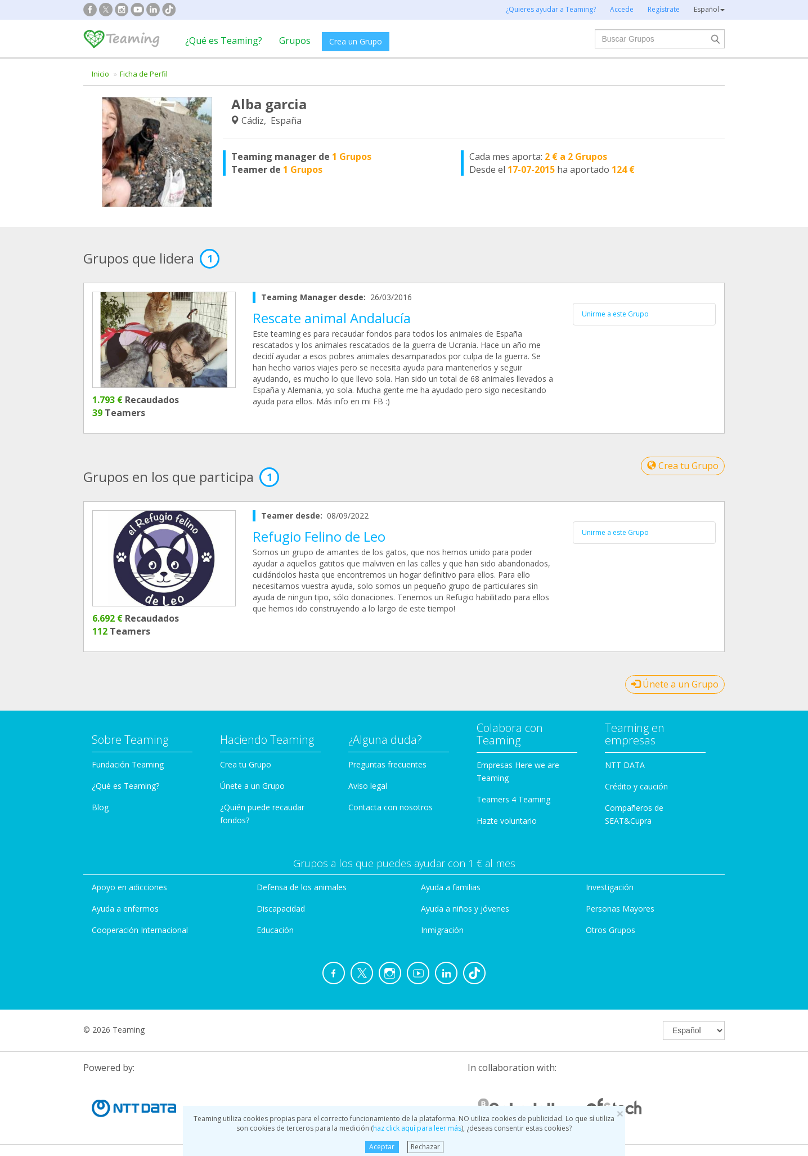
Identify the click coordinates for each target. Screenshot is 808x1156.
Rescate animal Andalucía (332, 318)
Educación (275, 930)
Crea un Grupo (355, 41)
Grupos (295, 40)
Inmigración (442, 930)
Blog (100, 807)
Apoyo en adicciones (129, 887)
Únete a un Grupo (675, 684)
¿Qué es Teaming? (223, 40)
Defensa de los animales (302, 887)
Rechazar (425, 1146)
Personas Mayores (620, 908)
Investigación (610, 887)
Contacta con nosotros (390, 807)
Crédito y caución (636, 786)
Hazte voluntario (507, 820)
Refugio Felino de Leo (319, 536)
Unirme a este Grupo (615, 314)
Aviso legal (367, 785)
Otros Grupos (610, 930)
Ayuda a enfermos (125, 908)
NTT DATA (625, 765)
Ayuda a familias (451, 887)
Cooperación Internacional (140, 930)
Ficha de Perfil (144, 74)
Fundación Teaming (128, 764)
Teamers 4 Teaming (513, 799)
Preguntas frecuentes (387, 764)
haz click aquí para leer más (417, 1128)
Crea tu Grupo (683, 465)
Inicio (100, 74)
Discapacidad (281, 908)
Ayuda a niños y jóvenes (465, 908)
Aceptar (381, 1146)
